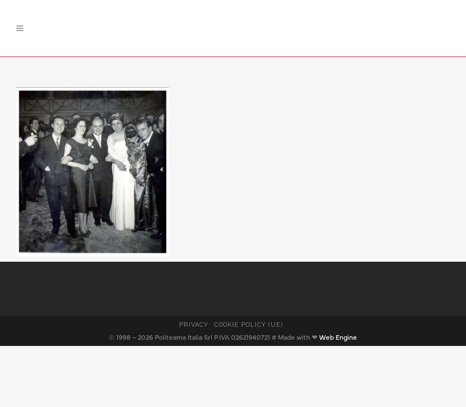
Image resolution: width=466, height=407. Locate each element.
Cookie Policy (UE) (249, 324)
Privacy (193, 324)
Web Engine (338, 337)
